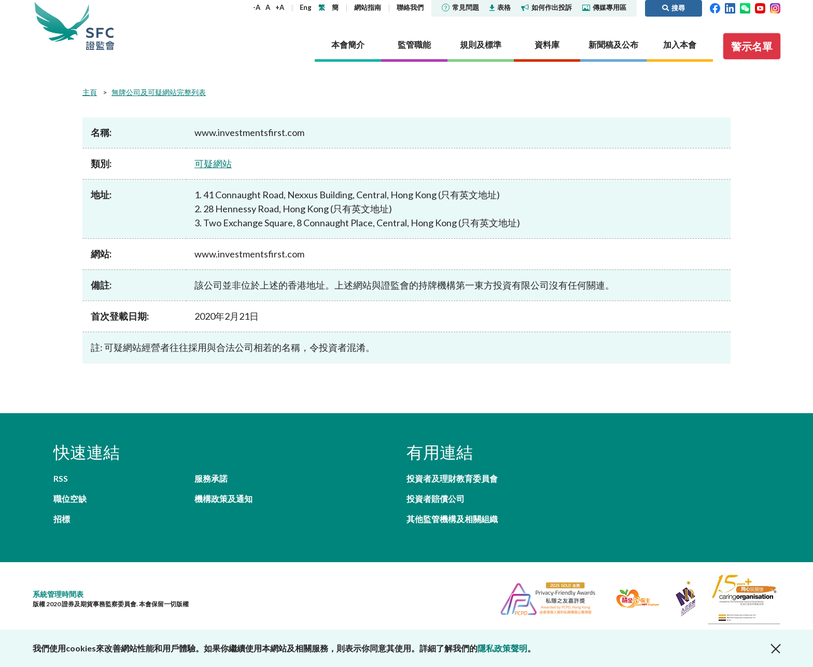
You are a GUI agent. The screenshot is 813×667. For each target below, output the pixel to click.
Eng (306, 7)
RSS (60, 478)
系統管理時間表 (58, 594)
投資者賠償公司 (435, 498)
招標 (61, 519)
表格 (500, 7)
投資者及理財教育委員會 (452, 478)
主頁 (89, 92)
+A (279, 7)
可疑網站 (213, 163)
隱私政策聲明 (502, 648)
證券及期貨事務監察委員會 (100, 25)
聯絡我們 (410, 7)
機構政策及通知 (223, 498)
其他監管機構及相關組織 (452, 519)
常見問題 (460, 7)
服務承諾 (211, 478)
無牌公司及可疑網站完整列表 (158, 92)
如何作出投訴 (546, 7)
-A (256, 7)
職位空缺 (70, 498)
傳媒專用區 (604, 7)
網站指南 (367, 7)
